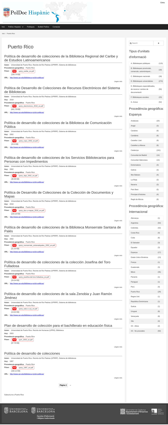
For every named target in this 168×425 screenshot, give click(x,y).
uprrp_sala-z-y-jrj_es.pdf (28, 309)
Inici (3, 34)
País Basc (135, 190)
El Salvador (135, 243)
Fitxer (6, 72)
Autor (6, 65)
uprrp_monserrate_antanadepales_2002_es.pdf (37, 246)
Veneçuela (135, 317)
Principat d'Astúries (138, 195)
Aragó (133, 126)
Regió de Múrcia (137, 200)
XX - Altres (135, 327)
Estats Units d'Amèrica (139, 258)
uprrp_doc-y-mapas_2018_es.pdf (31, 211)
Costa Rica (135, 233)
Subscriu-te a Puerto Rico (14, 395)
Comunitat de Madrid (139, 156)
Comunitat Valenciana (139, 161)
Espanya (134, 253)
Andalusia (134, 121)
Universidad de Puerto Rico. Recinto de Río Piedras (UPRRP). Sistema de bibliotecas (43, 65)
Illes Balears (135, 175)
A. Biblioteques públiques (140, 64)
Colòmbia (134, 228)
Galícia (133, 170)
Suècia (133, 307)
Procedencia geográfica (14, 68)
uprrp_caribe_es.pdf (26, 72)
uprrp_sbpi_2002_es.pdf (28, 176)
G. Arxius (134, 103)
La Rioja (134, 180)
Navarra (134, 185)
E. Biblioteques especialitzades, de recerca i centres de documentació (143, 90)
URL (6, 78)
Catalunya (135, 151)
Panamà (134, 278)
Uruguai (134, 312)
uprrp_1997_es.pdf (26, 368)
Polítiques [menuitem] (30, 27)
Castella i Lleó (136, 141)
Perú (132, 287)
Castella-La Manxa (138, 146)
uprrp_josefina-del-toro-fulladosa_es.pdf (34, 278)
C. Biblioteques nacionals (140, 77)
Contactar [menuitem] (56, 27)
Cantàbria (134, 136)
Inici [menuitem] (3, 27)
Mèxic (133, 273)
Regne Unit (135, 297)
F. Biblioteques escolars (140, 98)
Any (6, 100)
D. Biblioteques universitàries (142, 82)
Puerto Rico (30, 68)
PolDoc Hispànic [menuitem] (14, 27)
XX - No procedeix (138, 332)
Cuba (133, 238)
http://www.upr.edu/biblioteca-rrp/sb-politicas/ (27, 78)
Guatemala (135, 268)
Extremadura (136, 166)
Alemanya (134, 219)
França (133, 263)
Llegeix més (118, 82)
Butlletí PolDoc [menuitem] (43, 27)
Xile (132, 322)
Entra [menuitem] (162, 3)
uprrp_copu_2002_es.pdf (28, 141)
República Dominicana (139, 302)
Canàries (134, 131)
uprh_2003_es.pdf (25, 340)
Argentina (134, 224)
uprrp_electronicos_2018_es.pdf (31, 107)
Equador (134, 248)
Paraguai (134, 282)
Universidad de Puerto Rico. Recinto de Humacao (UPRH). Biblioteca (37, 331)
